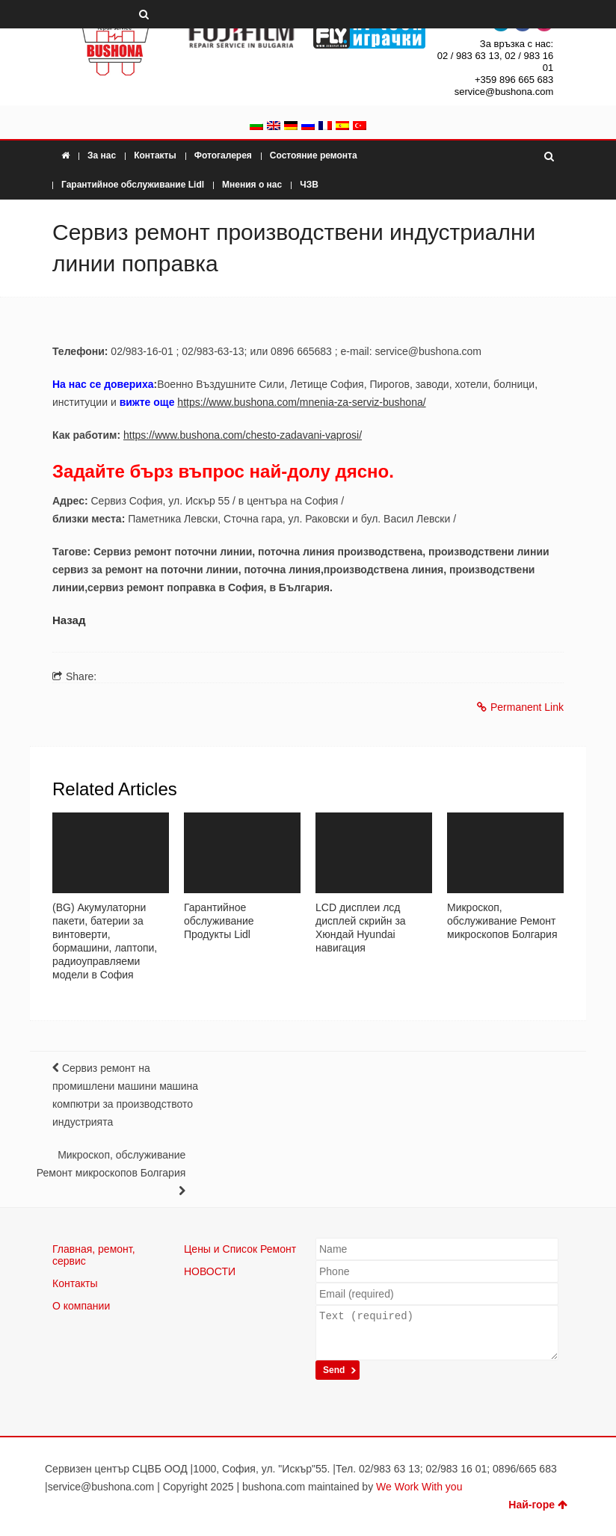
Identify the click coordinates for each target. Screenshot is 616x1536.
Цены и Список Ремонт (240, 1249)
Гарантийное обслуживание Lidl (132, 184)
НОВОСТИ (209, 1271)
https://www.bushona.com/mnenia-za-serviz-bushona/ (301, 402)
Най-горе (537, 1505)
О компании (81, 1306)
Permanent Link (520, 707)
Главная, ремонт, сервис (93, 1255)
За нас (101, 155)
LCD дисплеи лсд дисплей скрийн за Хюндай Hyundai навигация (360, 927)
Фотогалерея (223, 155)
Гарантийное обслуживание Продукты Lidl (219, 920)
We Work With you (419, 1487)
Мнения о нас (252, 184)
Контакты (155, 155)
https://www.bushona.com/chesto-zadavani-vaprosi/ (242, 435)
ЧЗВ (309, 184)
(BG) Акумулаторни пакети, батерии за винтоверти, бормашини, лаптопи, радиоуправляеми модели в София (104, 941)
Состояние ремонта (313, 155)
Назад (68, 620)
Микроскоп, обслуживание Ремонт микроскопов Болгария (502, 920)
